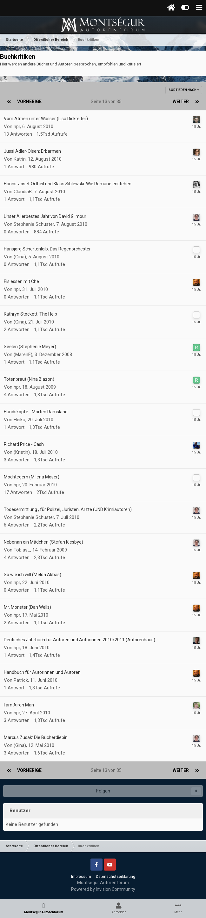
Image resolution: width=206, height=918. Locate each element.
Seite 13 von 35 (107, 101)
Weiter (181, 101)
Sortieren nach (184, 90)
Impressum (81, 876)
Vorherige (29, 101)
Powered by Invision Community (103, 889)
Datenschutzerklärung (115, 876)
